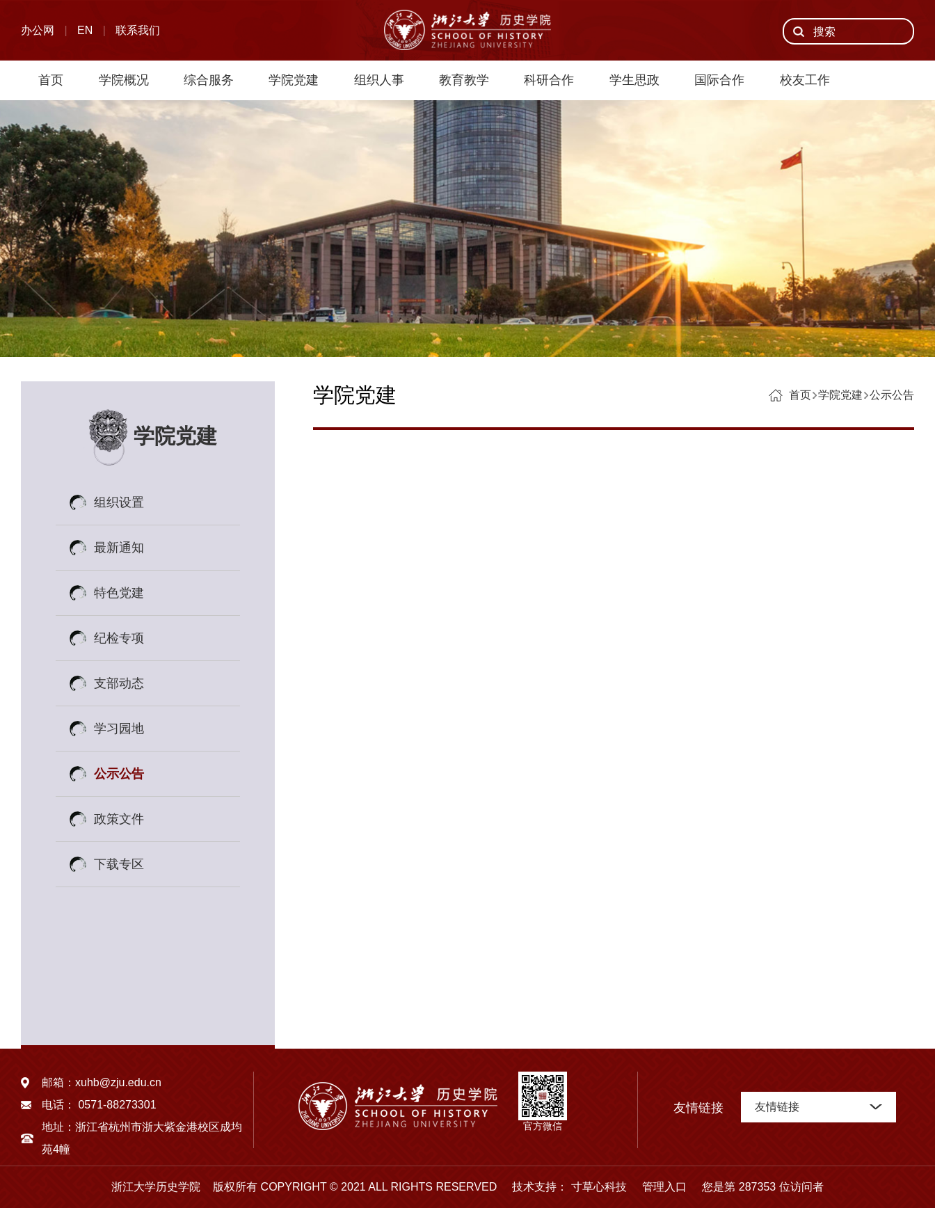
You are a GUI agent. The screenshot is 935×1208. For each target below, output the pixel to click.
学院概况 (124, 79)
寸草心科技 (599, 1187)
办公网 (37, 30)
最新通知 (119, 548)
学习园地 (119, 729)
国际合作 (719, 79)
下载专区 (119, 864)
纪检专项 (119, 638)
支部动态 (119, 683)
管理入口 (658, 1187)
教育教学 (464, 79)
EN (85, 30)
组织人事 (379, 79)
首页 (50, 79)
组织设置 (119, 502)
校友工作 (805, 79)
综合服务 (209, 79)
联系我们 (137, 30)
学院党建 (294, 79)
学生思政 (634, 79)
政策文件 (119, 819)
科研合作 (549, 79)
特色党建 (119, 593)
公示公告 (119, 774)
